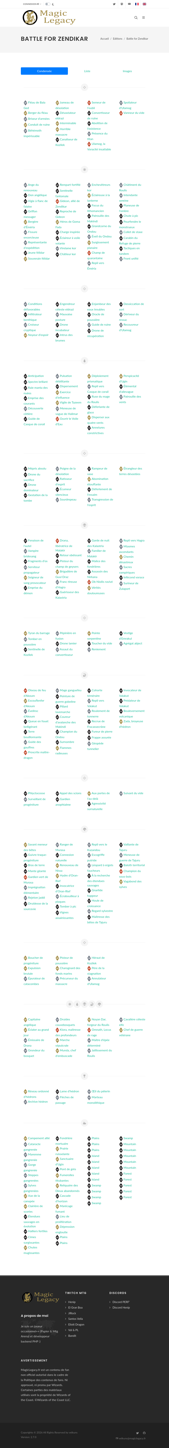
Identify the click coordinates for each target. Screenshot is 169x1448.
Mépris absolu (37, 468)
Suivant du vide (133, 793)
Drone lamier (68, 643)
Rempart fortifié (70, 184)
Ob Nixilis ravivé (102, 581)
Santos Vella (75, 1318)
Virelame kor (68, 248)
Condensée (44, 71)
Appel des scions (70, 793)
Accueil (104, 38)
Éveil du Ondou (102, 236)
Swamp (96, 1185)
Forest (128, 1173)
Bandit (72, 1335)
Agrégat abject (132, 643)
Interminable (68, 123)
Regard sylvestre (102, 910)
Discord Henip (121, 1307)
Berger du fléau (38, 112)
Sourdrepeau (68, 499)
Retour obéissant (71, 555)
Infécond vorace (134, 577)
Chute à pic (131, 215)
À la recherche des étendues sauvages (98, 880)
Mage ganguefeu (71, 690)
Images (127, 71)
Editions (117, 38)
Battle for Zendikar (137, 38)
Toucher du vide (102, 643)
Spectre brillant (38, 381)
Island (95, 1155)
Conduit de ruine (39, 124)
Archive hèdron (38, 1101)
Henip (72, 1302)
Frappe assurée (101, 737)
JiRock (72, 1313)
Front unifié (131, 258)
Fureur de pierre (102, 731)
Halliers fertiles (37, 1231)
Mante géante (37, 871)
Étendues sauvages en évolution (32, 1221)
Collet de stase (133, 232)
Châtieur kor (68, 254)
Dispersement (69, 386)
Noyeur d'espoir (38, 334)
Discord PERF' (121, 1302)
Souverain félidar (39, 258)
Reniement (99, 649)
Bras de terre (36, 865)
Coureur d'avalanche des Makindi (66, 721)
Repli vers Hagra (134, 540)
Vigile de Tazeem (70, 402)
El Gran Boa (75, 1307)
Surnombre (67, 741)
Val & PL (73, 1330)
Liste (87, 71)
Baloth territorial (134, 865)
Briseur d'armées (38, 118)
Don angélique (37, 195)
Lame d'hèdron (69, 1091)
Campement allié (39, 1138)
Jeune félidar (36, 252)
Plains (64, 1237)
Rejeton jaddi (36, 897)
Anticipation (36, 375)
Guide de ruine (101, 324)
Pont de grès (68, 1169)
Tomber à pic (68, 906)
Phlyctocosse (36, 793)
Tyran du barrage (39, 633)
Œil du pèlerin (101, 1091)
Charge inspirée (70, 232)
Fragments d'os (37, 561)
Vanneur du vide (133, 112)
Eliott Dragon (76, 1324)
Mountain (130, 1144)
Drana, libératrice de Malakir (64, 545)
